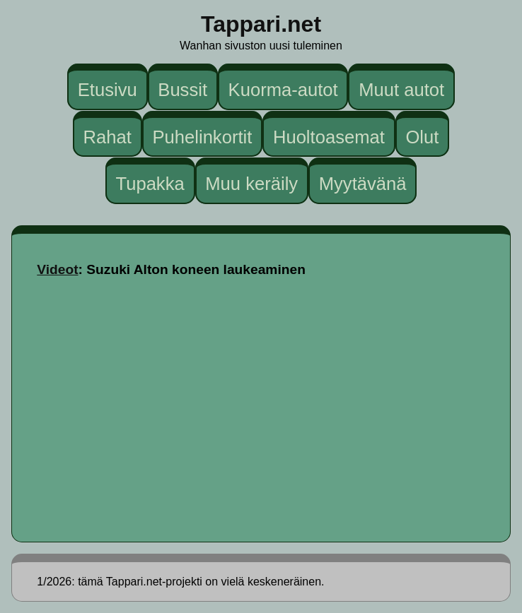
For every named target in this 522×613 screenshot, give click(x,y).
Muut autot (401, 90)
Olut (422, 136)
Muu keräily (251, 184)
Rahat (107, 136)
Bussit (182, 90)
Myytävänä (363, 184)
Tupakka (149, 184)
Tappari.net (261, 24)
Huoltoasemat (329, 136)
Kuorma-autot (283, 90)
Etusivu (107, 90)
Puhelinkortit (202, 136)
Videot (57, 269)
